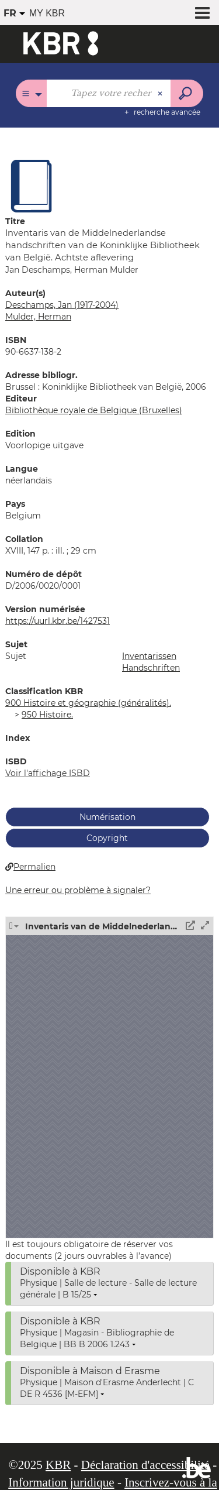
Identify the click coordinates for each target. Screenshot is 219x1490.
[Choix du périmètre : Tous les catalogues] (31, 93)
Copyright (107, 838)
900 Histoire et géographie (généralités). (88, 703)
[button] (31, 185)
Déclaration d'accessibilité (145, 1465)
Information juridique (61, 1482)
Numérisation (107, 817)
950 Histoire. (47, 714)
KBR (58, 1465)
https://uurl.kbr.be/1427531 (57, 621)
